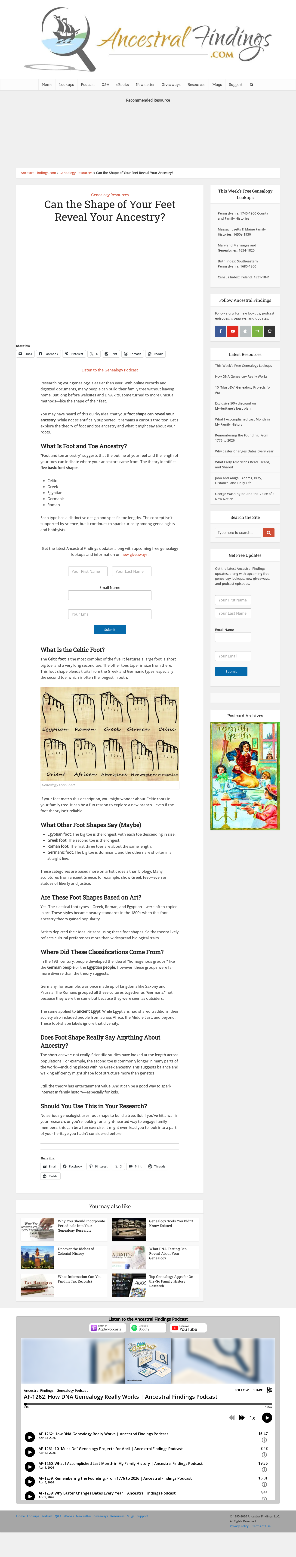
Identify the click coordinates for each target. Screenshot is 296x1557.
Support (236, 84)
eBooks (122, 84)
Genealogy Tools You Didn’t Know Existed (171, 1223)
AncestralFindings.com (38, 173)
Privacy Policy (239, 1526)
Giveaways (171, 84)
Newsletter (145, 84)
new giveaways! (134, 554)
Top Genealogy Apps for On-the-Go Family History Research (172, 1281)
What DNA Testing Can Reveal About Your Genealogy (168, 1253)
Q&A (105, 84)
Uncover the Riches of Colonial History (76, 1251)
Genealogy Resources (75, 173)
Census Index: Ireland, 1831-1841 (244, 277)
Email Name (109, 587)
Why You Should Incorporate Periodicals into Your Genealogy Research (81, 1226)
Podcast (88, 84)
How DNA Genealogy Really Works (241, 376)
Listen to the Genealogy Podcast (110, 370)
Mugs (217, 84)
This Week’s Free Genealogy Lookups (243, 365)
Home (47, 84)
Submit (109, 629)
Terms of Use (261, 1526)
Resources (196, 84)
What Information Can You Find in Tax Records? (80, 1278)
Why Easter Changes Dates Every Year (244, 451)
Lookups (66, 84)
